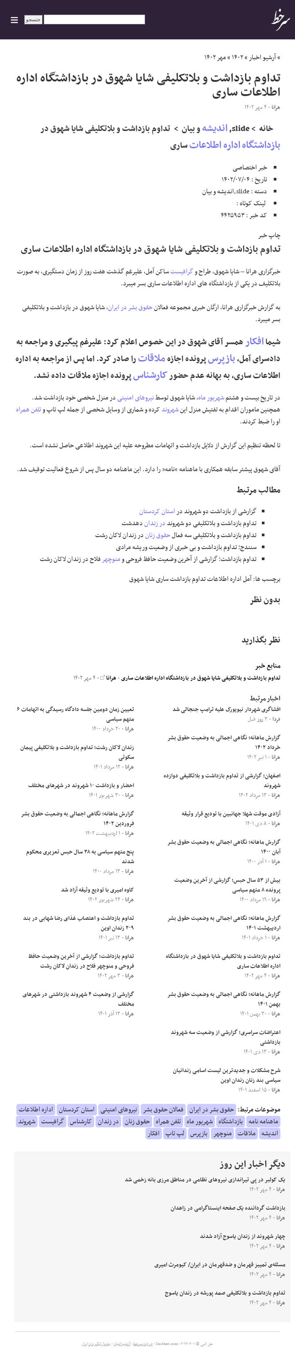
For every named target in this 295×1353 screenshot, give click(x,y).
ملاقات (151, 358)
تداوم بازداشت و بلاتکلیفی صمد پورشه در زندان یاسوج (225, 1293)
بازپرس (221, 358)
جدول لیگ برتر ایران (96, 1344)
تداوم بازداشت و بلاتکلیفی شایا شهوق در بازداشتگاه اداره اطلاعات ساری (200, 678)
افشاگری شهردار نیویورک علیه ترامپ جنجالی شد (226, 710)
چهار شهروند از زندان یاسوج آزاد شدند (242, 1237)
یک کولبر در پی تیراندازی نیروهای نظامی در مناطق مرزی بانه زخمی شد (205, 1180)
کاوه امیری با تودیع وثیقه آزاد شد (97, 890)
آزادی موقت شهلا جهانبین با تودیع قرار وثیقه (231, 814)
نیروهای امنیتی (135, 398)
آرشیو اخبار (262, 57)
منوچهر (111, 559)
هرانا (108, 678)
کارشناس (150, 375)
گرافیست (181, 271)
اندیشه (214, 128)
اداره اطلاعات (214, 145)
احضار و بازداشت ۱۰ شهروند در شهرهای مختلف (81, 786)
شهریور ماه (211, 398)
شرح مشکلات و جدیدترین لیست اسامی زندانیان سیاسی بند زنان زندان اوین (226, 1075)
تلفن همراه (28, 409)
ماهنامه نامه (263, 1121)
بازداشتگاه (261, 145)
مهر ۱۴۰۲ (215, 57)
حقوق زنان (157, 535)
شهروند (170, 409)
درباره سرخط (143, 1344)
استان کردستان (157, 511)
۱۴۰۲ (237, 57)
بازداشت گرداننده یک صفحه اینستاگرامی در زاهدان (228, 1208)
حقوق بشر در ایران (130, 307)
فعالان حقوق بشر (163, 1109)
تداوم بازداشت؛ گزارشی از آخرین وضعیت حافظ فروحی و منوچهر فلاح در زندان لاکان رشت (81, 961)
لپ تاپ (174, 1133)
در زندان (154, 523)
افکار (254, 342)
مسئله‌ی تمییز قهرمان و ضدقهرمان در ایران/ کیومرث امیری (219, 1265)
